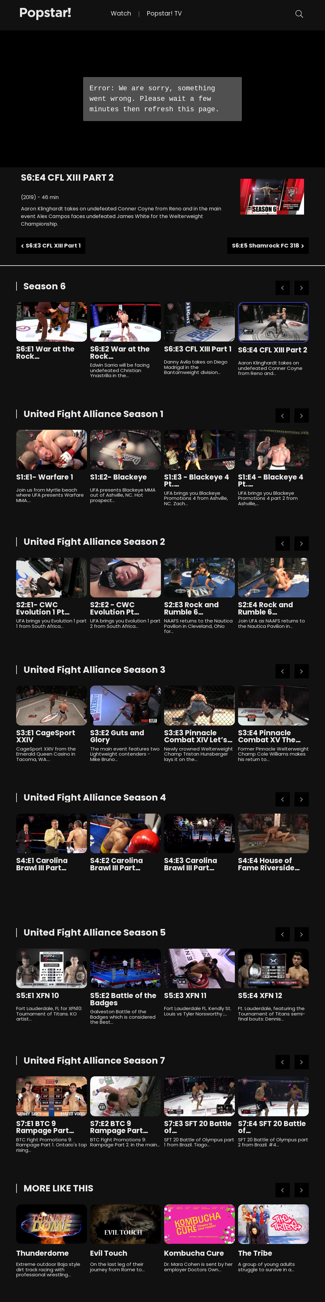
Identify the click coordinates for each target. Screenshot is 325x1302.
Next (302, 288)
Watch (121, 13)
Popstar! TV (164, 13)
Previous (282, 288)
